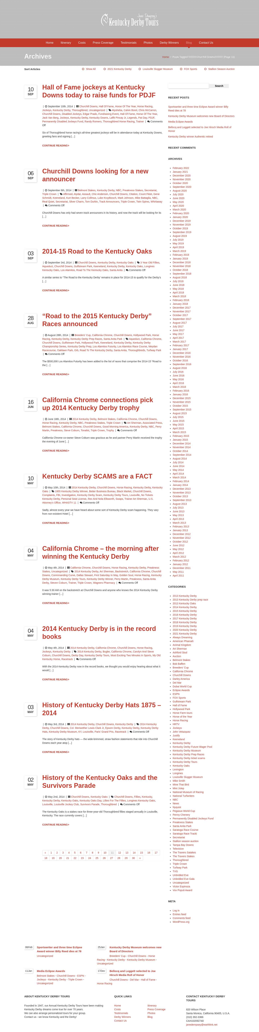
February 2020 (181, 213)
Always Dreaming (182, 637)
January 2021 (180, 171)
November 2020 (182, 179)
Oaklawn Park (65, 350)
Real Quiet (48, 201)
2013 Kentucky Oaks (184, 603)
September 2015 (182, 409)
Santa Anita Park (113, 338)
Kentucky (147, 796)
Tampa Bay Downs (183, 844)
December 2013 (182, 488)
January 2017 (180, 349)
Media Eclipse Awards (180, 121)
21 (67, 858)
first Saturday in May (106, 575)
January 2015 (180, 439)
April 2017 (178, 337)
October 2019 (180, 228)
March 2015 (179, 432)
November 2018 (182, 266)
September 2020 (182, 186)
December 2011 (182, 568)
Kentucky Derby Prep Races (86, 338)
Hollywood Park (142, 335)
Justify (176, 735)
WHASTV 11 (69, 502)
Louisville (135, 495)
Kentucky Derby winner (100, 579)
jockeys (64, 117)
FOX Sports (190, 69)
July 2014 (178, 462)
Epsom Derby (112, 728)
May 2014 (178, 469)
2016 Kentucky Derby (185, 614)
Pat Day (142, 117)
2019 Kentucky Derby (185, 626)
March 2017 (179, 341)
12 (119, 852)
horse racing (142, 575)
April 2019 (178, 247)
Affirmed (67, 194)
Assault (86, 194)
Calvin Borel (130, 110)
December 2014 (182, 443)
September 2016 (182, 364)
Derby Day (77, 655)
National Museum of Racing (188, 792)
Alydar (77, 194)
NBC (118, 190)
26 (104, 858)
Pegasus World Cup (184, 811)
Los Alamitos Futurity (104, 346)
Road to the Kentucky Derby (96, 350)
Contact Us (206, 42)
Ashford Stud (180, 652)
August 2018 (180, 277)
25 (97, 858)
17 (156, 852)
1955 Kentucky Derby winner (71, 491)
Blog (189, 42)
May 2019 (178, 243)
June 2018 (178, 285)
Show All (91, 69)
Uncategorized (97, 110)
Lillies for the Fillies (114, 800)
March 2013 (179, 522)
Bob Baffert (179, 663)
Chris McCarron (147, 110)
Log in (176, 910)
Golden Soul (126, 575)
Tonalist (85, 430)
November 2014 (182, 447)
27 (111, 858)
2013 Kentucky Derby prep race (190, 599)
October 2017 (180, 315)
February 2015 (181, 436)
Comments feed (181, 918)
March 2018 (179, 296)
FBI (58, 495)
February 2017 (181, 345)
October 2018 (180, 269)
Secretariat (150, 190)
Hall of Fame (106, 106)
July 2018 (178, 281)
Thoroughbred (80, 110)
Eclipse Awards (181, 690)
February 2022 (181, 168)
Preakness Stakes (133, 190)
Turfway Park (153, 350)
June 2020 (178, 198)
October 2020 (180, 183)
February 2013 (181, 526)
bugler (106, 651)
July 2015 (178, 417)
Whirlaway (156, 201)
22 (75, 858)
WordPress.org (181, 921)
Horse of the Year (125, 106)
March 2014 (179, 477)
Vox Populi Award (182, 890)
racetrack (67, 659)
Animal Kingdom (182, 644)
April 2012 (178, 552)
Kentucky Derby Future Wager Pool (192, 746)
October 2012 (180, 541)
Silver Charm (76, 201)
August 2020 (180, 190)
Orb (76, 350)
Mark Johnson (125, 197)
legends (132, 117)
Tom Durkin (91, 201)
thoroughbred (109, 804)
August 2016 (180, 368)
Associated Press (152, 422)
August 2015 (180, 413)
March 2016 (179, 386)
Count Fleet (145, 194)
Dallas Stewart (85, 575)
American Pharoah (183, 641)
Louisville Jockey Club (66, 804)
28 (118, 858)
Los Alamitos (68, 270)
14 (134, 852)
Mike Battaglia (143, 197)
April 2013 (178, 519)
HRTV (176, 724)
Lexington (178, 769)
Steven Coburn (58, 582)
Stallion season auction (221, 69)
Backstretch (121, 571)
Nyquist (177, 807)
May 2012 (178, 549)
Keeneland (59, 197)
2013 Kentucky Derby (185, 595)
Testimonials (129, 42)
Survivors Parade (89, 804)
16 (148, 852)
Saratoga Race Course (185, 829)
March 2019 (179, 251)
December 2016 (182, 352)
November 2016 (182, 356)
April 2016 (178, 383)
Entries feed (179, 914)
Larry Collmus (88, 197)
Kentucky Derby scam (89, 495)
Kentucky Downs (98, 117)
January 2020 (180, 217)
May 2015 (178, 424)
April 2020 (178, 205)
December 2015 (182, 398)
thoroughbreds (136, 350)
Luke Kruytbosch (106, 197)
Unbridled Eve (180, 875)
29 (126, 858)
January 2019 (180, 258)
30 (133, 858)
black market (124, 491)
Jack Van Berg (50, 117)
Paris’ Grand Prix (104, 731)
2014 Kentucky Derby (84, 419)
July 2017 (178, 326)
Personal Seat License (74, 498)
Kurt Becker (72, 197)
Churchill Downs (88, 106)
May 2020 (178, 202)
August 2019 (180, 236)
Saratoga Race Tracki (185, 833)
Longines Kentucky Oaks (141, 800)
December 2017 (182, 307)
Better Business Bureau (102, 491)
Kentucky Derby (61, 110)
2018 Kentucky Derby (185, 622)
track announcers (109, 201)
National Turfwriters (183, 795)
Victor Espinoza (181, 886)
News (176, 803)
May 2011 (178, 571)
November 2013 (182, 492)
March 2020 (179, 209)
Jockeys (46, 110)
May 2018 (178, 288)
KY (79, 731)
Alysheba (117, 110)
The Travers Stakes (183, 856)
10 (105, 852)
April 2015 (178, 428)
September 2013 (182, 500)
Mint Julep (178, 788)
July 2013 (178, 507)
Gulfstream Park (83, 266)
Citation (133, 194)
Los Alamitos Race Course (132, 346)
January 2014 (180, 485)
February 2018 (181, 300)
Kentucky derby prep (79, 346)
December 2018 (182, 262)
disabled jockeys (71, 113)
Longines (178, 773)
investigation (69, 495)
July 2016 (178, 371)
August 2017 (180, 322)
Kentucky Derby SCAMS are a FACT (97, 476)
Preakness (57, 430)
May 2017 (178, 334)
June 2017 (178, 330)
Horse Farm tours (182, 712)
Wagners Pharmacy (104, 582)
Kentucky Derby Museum (63, 731)
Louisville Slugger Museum (158, 69)
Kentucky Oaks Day (91, 800)
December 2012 (182, 534)
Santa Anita (116, 270)
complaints (48, 495)
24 (89, 858)
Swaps (119, 498)
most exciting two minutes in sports (131, 655)
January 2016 (180, 394)
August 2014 (180, 458)
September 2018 (182, 273)
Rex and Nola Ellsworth (101, 498)
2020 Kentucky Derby (185, 629)
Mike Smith (179, 780)
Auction (177, 656)
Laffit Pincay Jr (118, 117)
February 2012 (181, 560)
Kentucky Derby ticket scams (189, 758)
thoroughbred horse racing (119, 121)
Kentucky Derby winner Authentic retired (190, 136)
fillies (137, 796)
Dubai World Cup (182, 686)
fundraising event (108, 113)
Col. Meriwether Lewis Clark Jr (87, 728)
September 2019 (182, 232)
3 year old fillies (149, 262)
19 (53, 858)
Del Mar (177, 682)
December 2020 (182, 175)
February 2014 (181, 481)
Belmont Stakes (87, 190)
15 (141, 852)
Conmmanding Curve (63, 575)
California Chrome (102, 335)
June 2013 (178, 511)
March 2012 (179, 556)
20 (60, 858)
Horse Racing (145, 106)
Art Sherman (134, 422)
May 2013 (178, 515)
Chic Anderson (100, 194)
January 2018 (180, 303)
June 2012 (178, 545)
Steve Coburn (71, 430)
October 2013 (180, 496)
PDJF (151, 117)
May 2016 (178, 379)
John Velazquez (181, 731)
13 (127, 852)
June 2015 (178, 420)
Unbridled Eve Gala (183, 878)
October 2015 (180, 405)
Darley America (181, 678)
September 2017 (182, 319)
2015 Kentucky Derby (185, 611)
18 (45, 858)
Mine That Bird (181, 784)
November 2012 (182, 537)
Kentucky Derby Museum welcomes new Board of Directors (201, 116)
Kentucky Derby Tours (115, 495)
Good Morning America (115, 426)
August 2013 (180, 503)
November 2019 (182, 224)
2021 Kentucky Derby (120, 69)
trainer (140, 121)
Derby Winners (169, 42)
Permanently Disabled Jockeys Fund (62, 121)
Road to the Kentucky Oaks (92, 270)
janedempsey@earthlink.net (201, 1024)
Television (178, 848)
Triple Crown (49, 194)
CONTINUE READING (55, 145)
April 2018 (178, 292)
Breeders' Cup (83, 335)
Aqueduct (47, 266)
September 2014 (182, 454)
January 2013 (180, 530)
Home (50, 42)
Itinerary (66, 42)
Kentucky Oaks (125, 262)
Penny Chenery (181, 814)
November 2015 (182, 402)
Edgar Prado (90, 113)
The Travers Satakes (184, 852)
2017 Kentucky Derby (185, 618)
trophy (110, 430)
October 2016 (180, 360)
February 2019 (181, 254)
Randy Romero (93, 121)
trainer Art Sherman (135, 498)
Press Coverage (103, 42)
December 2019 (182, 220)
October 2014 (180, 451)
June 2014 (178, 466)
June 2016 (178, 375)
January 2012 (180, 564)
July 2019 (178, 239)
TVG (175, 871)
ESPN (176, 694)
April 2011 (178, 575)
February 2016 (181, 390)
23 (82, 858)
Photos (148, 42)
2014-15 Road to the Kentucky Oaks (97, 251)
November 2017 (182, 311)
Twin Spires (142, 201)
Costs (82, 42)
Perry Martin (121, 579)
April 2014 (178, 473)
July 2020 (178, 194)
